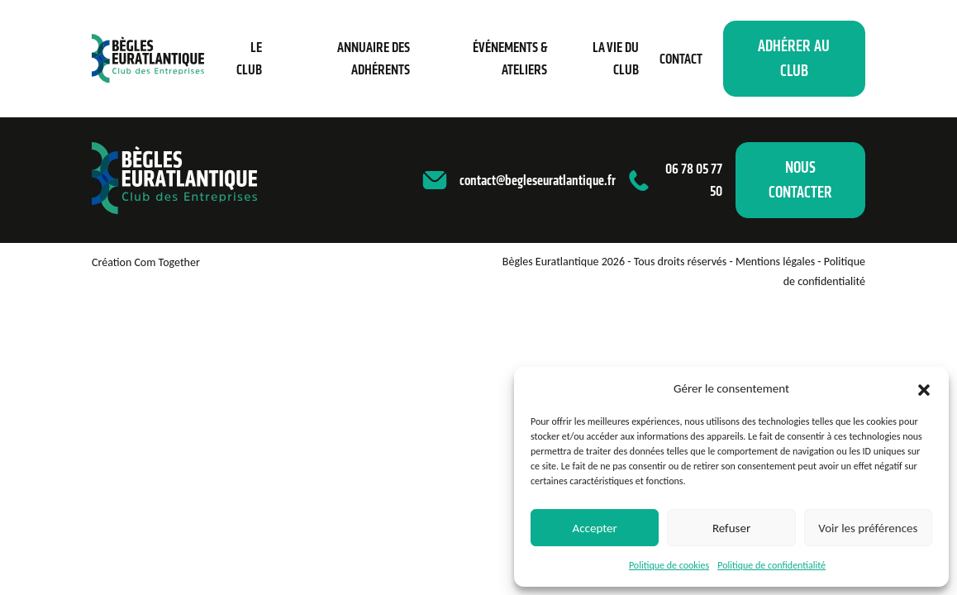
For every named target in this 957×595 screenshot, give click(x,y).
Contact (680, 59)
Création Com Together (146, 262)
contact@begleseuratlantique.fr (537, 180)
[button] (924, 388)
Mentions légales (775, 262)
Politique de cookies (669, 565)
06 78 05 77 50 (693, 179)
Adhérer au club (794, 58)
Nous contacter (800, 179)
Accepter (595, 528)
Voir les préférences (867, 528)
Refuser (731, 528)
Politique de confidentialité (771, 565)
